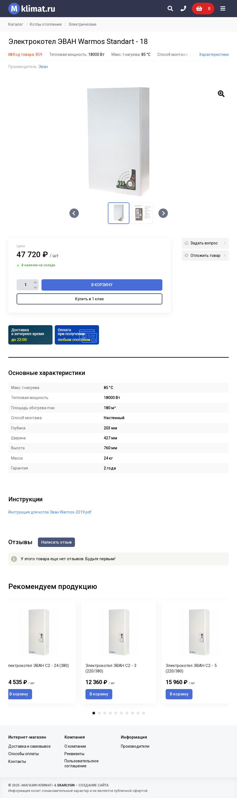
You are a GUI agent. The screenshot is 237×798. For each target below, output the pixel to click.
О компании (75, 746)
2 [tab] (99, 713)
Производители (135, 746)
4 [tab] (110, 713)
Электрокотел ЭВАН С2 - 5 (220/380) (191, 668)
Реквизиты (74, 754)
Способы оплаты (23, 754)
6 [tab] (121, 713)
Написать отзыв (56, 542)
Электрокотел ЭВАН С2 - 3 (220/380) (110, 668)
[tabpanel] (118, 652)
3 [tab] (104, 713)
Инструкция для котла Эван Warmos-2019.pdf (50, 512)
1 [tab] (93, 713)
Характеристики (214, 54)
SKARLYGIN (66, 785)
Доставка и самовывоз (29, 746)
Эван (43, 66)
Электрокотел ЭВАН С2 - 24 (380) (37, 665)
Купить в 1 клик (89, 299)
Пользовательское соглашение (81, 763)
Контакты (17, 761)
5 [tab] (115, 713)
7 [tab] (127, 713)
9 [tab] (138, 713)
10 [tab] (143, 713)
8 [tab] (132, 713)
